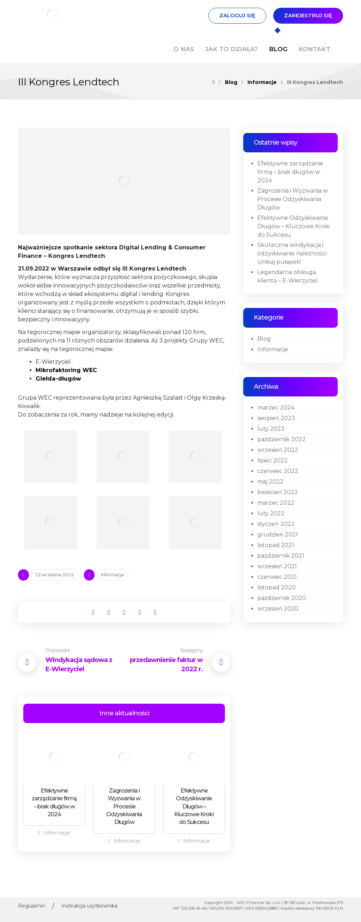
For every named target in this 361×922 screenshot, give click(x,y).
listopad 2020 (276, 587)
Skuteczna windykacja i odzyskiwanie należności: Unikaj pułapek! (292, 253)
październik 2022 (281, 439)
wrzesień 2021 (277, 566)
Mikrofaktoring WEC (66, 370)
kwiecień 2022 (277, 492)
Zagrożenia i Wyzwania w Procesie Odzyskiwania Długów (292, 199)
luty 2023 (270, 428)
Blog (264, 338)
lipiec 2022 (272, 460)
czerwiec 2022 (277, 471)
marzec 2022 (275, 502)
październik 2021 (280, 555)
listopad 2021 (275, 545)
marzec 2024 (275, 407)
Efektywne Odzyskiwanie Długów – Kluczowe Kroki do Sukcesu (293, 226)
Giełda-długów (58, 378)
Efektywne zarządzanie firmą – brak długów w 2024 (290, 172)
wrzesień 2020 (278, 608)
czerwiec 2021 (277, 577)
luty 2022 (270, 513)
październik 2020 (281, 598)
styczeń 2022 (276, 524)
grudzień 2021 (277, 534)
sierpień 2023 (276, 418)
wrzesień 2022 (277, 450)
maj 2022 (270, 481)
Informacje (112, 574)
